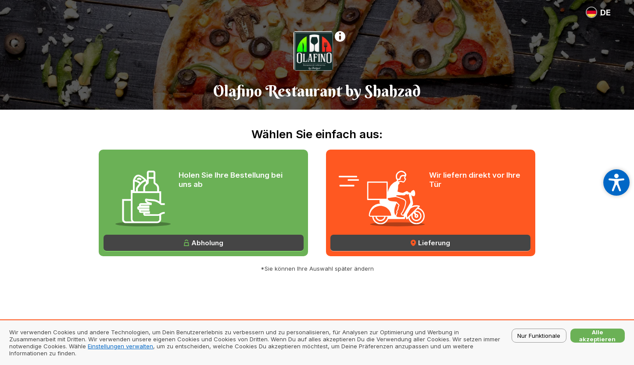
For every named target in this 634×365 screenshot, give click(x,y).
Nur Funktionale (538, 335)
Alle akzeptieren (597, 336)
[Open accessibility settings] (616, 182)
